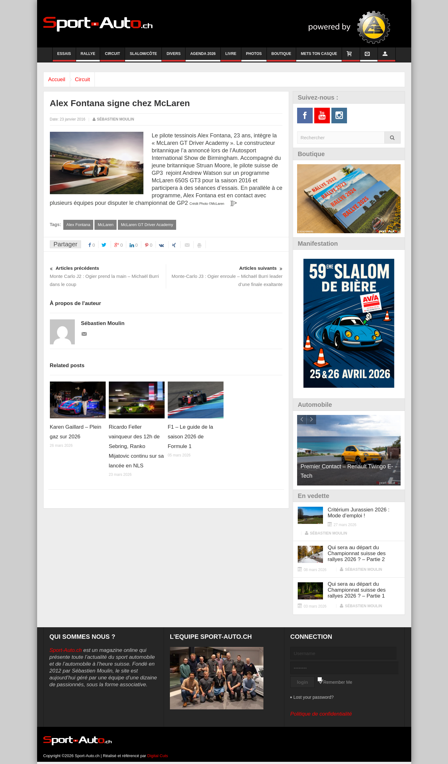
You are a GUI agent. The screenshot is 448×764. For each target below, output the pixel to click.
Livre (231, 57)
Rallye (88, 57)
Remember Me (337, 682)
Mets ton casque (319, 57)
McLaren (105, 224)
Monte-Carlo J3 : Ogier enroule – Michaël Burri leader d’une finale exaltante (224, 275)
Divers (173, 57)
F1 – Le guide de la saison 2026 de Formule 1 (190, 436)
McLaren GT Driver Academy (147, 224)
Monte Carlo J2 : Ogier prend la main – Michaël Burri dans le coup (108, 275)
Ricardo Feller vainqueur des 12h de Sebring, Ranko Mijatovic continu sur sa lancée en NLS (136, 446)
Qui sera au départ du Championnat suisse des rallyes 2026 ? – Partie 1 (357, 590)
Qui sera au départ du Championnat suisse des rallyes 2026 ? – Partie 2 (357, 553)
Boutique (281, 57)
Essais (64, 57)
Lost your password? (313, 697)
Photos (253, 57)
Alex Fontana (78, 224)
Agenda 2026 (202, 57)
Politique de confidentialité (321, 714)
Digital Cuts (157, 755)
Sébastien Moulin (115, 119)
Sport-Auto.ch (66, 650)
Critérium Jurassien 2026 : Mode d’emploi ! (358, 513)
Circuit (112, 57)
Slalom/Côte (143, 57)
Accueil (58, 79)
